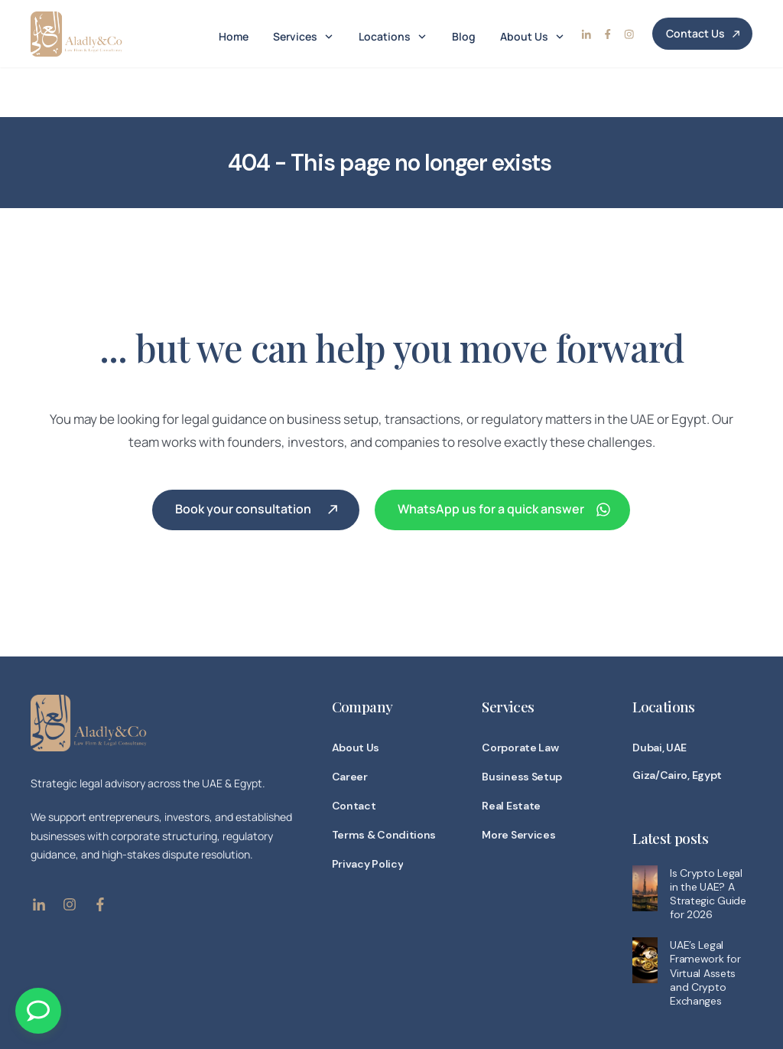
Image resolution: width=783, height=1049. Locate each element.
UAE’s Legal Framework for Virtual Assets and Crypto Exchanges (705, 923)
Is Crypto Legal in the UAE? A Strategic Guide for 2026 (708, 843)
